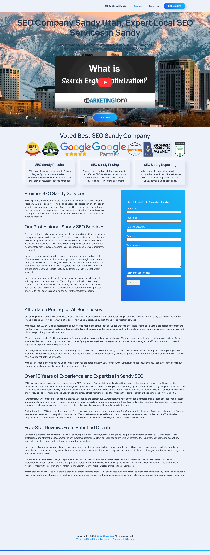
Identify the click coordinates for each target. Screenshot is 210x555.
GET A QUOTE (174, 6)
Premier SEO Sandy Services (55, 193)
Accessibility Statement (112, 543)
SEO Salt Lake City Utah (116, 6)
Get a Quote (105, 117)
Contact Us (154, 6)
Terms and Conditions (87, 543)
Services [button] (138, 6)
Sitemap (129, 543)
